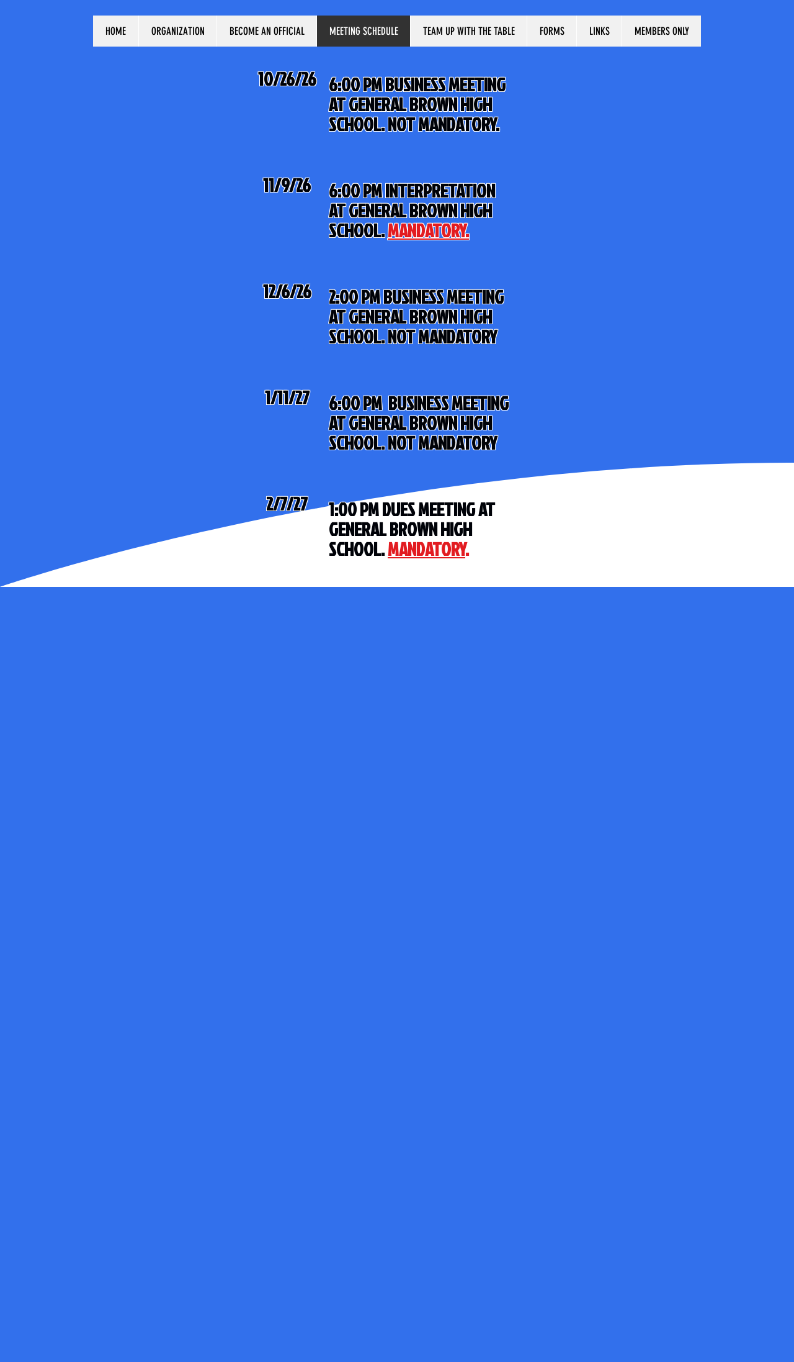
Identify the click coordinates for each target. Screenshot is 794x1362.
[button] (177, 31)
